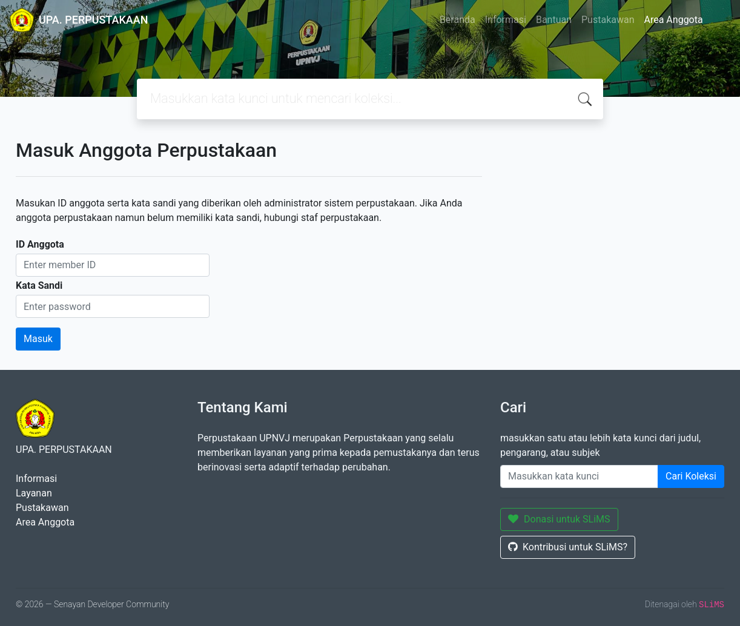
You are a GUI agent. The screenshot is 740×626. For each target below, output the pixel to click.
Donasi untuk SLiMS (559, 519)
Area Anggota (673, 19)
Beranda (457, 19)
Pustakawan (607, 19)
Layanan (34, 493)
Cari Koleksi (691, 476)
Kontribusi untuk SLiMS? (567, 547)
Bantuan (554, 19)
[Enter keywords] (579, 476)
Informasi (505, 19)
